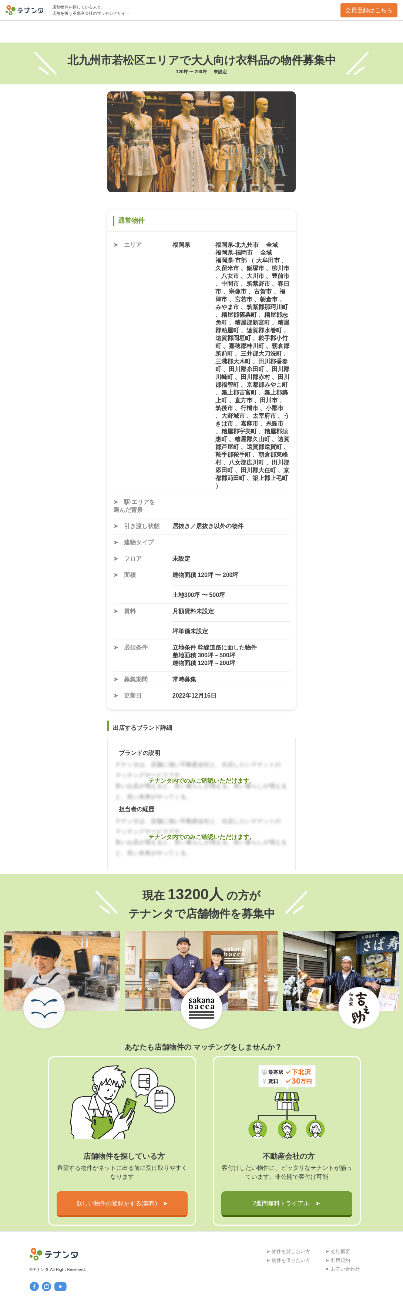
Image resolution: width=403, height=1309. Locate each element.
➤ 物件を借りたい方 (288, 1260)
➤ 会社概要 (337, 1251)
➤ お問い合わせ (342, 1269)
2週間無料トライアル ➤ (286, 1203)
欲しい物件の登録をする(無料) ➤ (122, 1203)
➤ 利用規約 (337, 1260)
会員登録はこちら (369, 10)
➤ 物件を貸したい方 (288, 1251)
